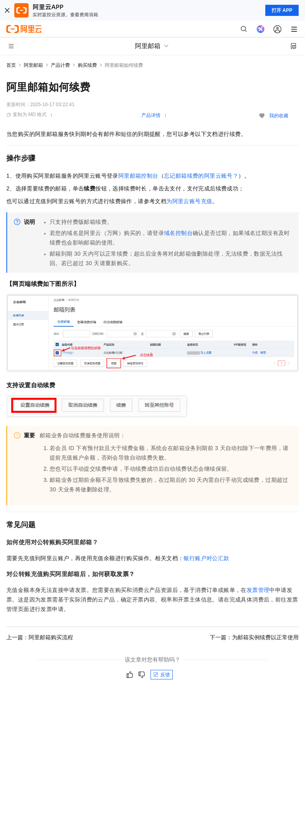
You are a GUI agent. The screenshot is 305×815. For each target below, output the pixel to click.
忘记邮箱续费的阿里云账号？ (201, 176)
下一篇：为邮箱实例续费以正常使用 (254, 637)
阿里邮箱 (33, 65)
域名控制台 (178, 233)
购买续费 (87, 65)
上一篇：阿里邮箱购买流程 (39, 637)
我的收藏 (278, 115)
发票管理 (258, 590)
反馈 (161, 674)
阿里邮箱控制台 (138, 176)
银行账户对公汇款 (206, 558)
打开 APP (282, 10)
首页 (11, 65)
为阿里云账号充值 (189, 201)
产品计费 (60, 65)
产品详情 (150, 115)
